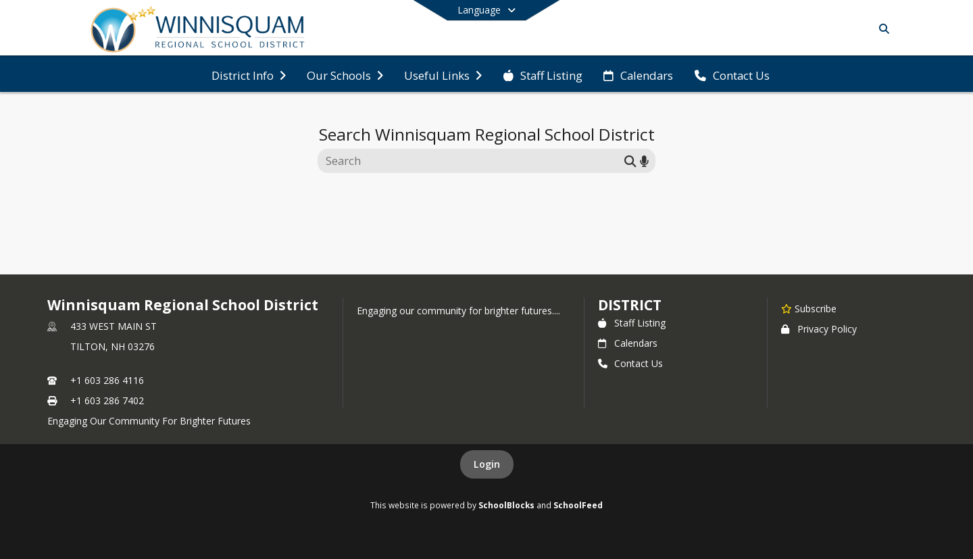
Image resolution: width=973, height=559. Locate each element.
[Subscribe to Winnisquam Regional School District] (809, 308)
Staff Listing (632, 322)
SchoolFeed (578, 505)
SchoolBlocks (506, 505)
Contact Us (630, 363)
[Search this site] (472, 161)
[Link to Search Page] (881, 28)
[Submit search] (630, 160)
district (630, 304)
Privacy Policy (819, 328)
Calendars (627, 343)
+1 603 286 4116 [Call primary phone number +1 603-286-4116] (107, 380)
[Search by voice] (644, 160)
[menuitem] (249, 74)
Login (487, 464)
